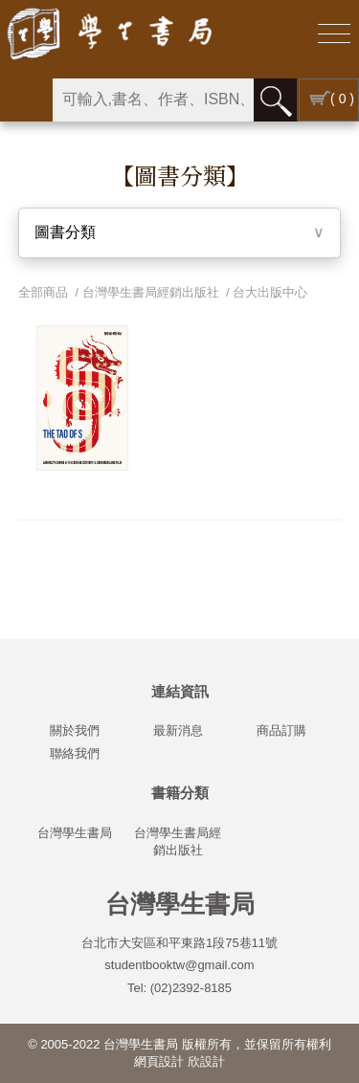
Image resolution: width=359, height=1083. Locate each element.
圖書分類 (65, 232)
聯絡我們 (75, 753)
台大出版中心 (270, 292)
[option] (82, 398)
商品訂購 (281, 730)
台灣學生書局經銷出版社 (150, 292)
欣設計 (206, 1061)
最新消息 (178, 730)
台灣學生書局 (74, 833)
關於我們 (75, 730)
